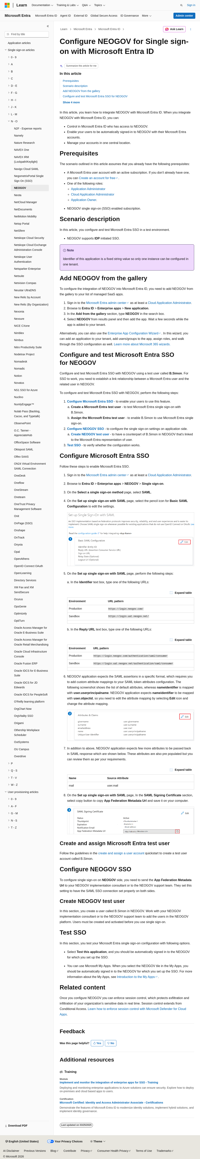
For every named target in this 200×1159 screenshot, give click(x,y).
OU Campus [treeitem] (21, 749)
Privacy (85, 1150)
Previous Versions (35, 1150)
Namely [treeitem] (18, 135)
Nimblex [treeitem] (19, 333)
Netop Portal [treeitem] (21, 223)
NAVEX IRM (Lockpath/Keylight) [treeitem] (26, 159)
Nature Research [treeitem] (24, 142)
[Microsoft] (7, 5)
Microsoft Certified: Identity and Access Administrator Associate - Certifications (111, 1102)
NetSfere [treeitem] (19, 230)
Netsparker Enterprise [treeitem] (27, 268)
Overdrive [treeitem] (20, 756)
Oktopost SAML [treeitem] (23, 449)
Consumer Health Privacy (112, 1150)
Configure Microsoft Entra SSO (90, 401)
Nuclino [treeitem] (18, 397)
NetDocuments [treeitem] (23, 209)
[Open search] (181, 5)
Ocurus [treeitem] (18, 599)
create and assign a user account (121, 853)
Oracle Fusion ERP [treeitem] (26, 663)
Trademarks (164, 1150)
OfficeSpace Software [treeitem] (27, 442)
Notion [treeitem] (18, 375)
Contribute (69, 1150)
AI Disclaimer (11, 1150)
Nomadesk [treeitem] (20, 361)
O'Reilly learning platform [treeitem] (29, 701)
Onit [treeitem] (16, 516)
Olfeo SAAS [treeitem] (21, 456)
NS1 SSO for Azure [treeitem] (26, 390)
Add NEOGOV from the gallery (81, 91)
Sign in (191, 5)
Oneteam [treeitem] (19, 497)
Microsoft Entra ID (109, 29)
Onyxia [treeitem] (18, 544)
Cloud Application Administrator (92, 194)
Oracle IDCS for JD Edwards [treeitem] (26, 685)
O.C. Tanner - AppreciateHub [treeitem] (23, 433)
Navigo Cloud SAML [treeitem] (26, 169)
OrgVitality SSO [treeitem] (23, 715)
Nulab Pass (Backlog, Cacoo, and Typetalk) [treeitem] (27, 414)
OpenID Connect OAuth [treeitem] (28, 566)
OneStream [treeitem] (21, 489)
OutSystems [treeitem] (21, 742)
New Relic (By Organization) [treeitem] (31, 304)
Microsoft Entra (83, 29)
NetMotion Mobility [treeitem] (25, 216)
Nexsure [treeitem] (19, 318)
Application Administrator (88, 189)
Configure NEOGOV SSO (85, 428)
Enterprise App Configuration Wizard (133, 333)
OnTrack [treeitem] (19, 537)
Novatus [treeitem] (19, 382)
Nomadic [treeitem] (19, 368)
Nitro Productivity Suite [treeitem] (28, 347)
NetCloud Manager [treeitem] (25, 202)
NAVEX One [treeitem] (21, 149)
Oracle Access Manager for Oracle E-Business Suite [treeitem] (30, 630)
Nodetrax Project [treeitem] (24, 354)
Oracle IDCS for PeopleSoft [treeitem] (30, 694)
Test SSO (74, 445)
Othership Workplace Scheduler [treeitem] (26, 733)
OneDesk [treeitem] (19, 475)
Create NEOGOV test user (90, 434)
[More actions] (190, 29)
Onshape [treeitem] (19, 530)
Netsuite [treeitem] (19, 276)
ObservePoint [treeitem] (22, 423)
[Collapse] (48, 26)
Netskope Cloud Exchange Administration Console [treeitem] (30, 247)
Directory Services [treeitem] (25, 580)
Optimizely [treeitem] (20, 613)
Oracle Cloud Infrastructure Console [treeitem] (30, 654)
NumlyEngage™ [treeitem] (24, 404)
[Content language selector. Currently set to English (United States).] (22, 1141)
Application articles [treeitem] (19, 43)
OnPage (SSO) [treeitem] (23, 523)
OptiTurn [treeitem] (19, 620)
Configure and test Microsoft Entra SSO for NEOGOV (95, 96)
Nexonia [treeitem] (19, 311)
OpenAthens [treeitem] (21, 558)
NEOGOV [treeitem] (20, 187)
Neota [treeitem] (17, 195)
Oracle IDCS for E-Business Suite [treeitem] (31, 673)
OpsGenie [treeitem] (20, 606)
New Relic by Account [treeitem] (27, 297)
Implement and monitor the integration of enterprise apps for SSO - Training (109, 1082)
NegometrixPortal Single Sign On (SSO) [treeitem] (29, 178)
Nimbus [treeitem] (18, 340)
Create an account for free (97, 178)
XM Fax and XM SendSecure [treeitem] (24, 590)
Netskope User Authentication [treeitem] (23, 259)
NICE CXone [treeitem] (22, 325)
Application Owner (83, 200)
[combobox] (27, 34)
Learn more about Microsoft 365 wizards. (142, 344)
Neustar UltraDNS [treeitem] (25, 290)
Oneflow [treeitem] (19, 482)
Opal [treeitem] (17, 551)
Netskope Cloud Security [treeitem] (29, 237)
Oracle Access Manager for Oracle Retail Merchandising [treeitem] (31, 642)
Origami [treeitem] (19, 723)
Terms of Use (144, 1150)
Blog (53, 1150)
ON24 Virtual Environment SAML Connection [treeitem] (30, 466)
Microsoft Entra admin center (106, 302)
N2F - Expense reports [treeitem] (28, 128)
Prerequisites (71, 80)
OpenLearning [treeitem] (22, 573)
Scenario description (75, 86)
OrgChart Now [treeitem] (22, 708)
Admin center (184, 15)
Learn (63, 29)
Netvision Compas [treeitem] (25, 283)
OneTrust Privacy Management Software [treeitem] (28, 507)
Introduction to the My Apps (136, 977)
